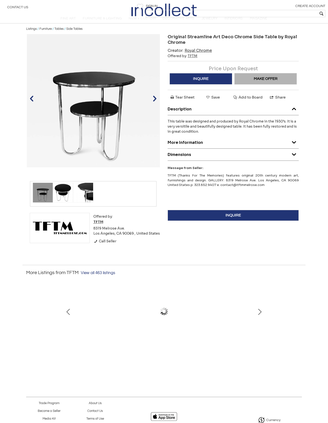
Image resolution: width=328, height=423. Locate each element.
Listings (31, 36)
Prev (30, 322)
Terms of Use (95, 418)
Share (277, 105)
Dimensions (233, 161)
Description (233, 116)
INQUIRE (201, 87)
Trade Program (49, 403)
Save (212, 105)
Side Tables (74, 36)
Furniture (45, 36)
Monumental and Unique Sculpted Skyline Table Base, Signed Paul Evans (213, 347)
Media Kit (49, 418)
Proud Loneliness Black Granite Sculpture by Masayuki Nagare (264, 347)
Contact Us (17, 8)
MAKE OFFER (265, 87)
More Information (233, 149)
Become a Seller (49, 411)
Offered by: (182, 64)
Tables (59, 36)
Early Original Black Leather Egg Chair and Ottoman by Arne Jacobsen (163, 347)
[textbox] (289, 13)
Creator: (190, 58)
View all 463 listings (98, 281)
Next (298, 322)
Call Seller (104, 249)
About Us (95, 403)
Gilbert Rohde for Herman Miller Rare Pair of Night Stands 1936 (112, 347)
